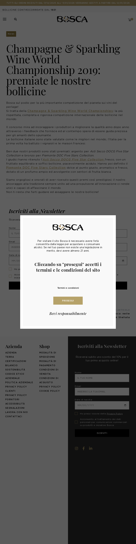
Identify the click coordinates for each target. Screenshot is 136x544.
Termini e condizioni (68, 288)
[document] (68, 272)
